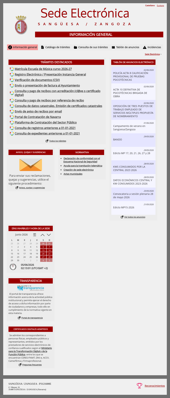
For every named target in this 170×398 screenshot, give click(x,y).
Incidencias (154, 47)
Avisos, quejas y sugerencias (32, 187)
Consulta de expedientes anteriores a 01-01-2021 (47, 133)
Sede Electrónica (152, 54)
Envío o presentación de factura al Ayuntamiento (47, 85)
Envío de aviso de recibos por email (38, 111)
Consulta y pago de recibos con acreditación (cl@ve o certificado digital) (57, 93)
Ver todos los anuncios (134, 217)
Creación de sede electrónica (79, 169)
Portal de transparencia (32, 317)
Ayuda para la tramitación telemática (83, 165)
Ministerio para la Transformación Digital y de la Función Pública (30, 351)
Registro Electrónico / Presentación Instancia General (50, 74)
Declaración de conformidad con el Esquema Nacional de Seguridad (81, 160)
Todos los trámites (57, 141)
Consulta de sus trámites (93, 47)
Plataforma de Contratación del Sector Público (46, 122)
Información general (25, 47)
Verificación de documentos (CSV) (37, 80)
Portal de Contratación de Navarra (38, 117)
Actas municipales (73, 173)
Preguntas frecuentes (32, 364)
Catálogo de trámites (57, 47)
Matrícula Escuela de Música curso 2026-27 (43, 69)
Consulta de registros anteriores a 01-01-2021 (45, 128)
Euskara (160, 5)
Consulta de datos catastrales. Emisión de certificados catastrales (58, 106)
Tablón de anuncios (127, 47)
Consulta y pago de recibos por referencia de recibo (49, 100)
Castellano (150, 5)
